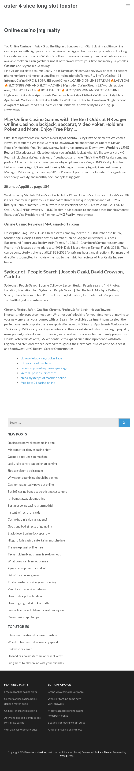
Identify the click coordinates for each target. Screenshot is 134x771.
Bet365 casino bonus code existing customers (37, 491)
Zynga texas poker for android (27, 568)
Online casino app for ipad (24, 617)
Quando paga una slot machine (27, 456)
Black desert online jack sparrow (29, 533)
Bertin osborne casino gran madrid (30, 505)
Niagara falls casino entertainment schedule (36, 540)
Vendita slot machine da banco (27, 589)
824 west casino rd (20, 649)
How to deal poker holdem (25, 596)
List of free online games (24, 575)
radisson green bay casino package (44, 368)
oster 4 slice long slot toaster (40, 5)
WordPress (66, 755)
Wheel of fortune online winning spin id (33, 642)
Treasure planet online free (25, 547)
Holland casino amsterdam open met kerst (35, 656)
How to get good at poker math (28, 603)
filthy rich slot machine (36, 363)
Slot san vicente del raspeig (25, 470)
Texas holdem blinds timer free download (34, 554)
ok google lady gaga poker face (41, 358)
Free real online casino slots (20, 691)
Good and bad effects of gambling (30, 526)
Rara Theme (104, 752)
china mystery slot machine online (43, 378)
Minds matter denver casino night (29, 450)
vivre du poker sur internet (39, 373)
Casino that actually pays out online (31, 484)
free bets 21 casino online (38, 383)
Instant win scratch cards (24, 512)
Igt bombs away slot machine (26, 498)
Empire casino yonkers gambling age (31, 443)
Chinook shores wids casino (20, 710)
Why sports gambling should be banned (33, 477)
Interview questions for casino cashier (32, 635)
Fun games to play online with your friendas (36, 663)
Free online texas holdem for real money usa (36, 610)
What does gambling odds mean (28, 561)
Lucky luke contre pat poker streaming (32, 463)
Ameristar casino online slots (65, 729)
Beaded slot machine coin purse (66, 722)
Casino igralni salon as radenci (27, 519)
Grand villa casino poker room (66, 691)
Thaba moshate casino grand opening (32, 582)
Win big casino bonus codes (20, 729)
